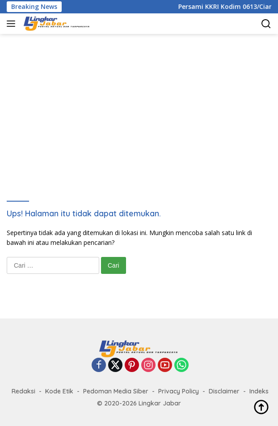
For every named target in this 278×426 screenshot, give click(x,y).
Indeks (259, 391)
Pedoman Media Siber (115, 391)
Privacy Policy (178, 391)
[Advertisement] (142, 105)
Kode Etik (59, 391)
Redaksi (23, 391)
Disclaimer (224, 391)
